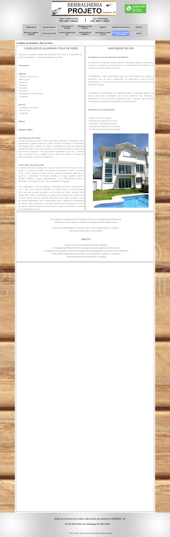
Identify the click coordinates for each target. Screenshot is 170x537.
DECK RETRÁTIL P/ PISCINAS (67, 27)
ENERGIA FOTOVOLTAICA (121, 27)
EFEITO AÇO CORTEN (49, 33)
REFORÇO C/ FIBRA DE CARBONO (31, 33)
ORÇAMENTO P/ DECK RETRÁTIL (85, 27)
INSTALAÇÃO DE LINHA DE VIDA (103, 33)
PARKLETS (103, 27)
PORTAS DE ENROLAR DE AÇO (67, 33)
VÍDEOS (138, 33)
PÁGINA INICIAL (31, 27)
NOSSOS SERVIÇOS (49, 27)
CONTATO (138, 27)
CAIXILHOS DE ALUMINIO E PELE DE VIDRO (121, 33)
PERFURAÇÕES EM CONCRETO (85, 33)
